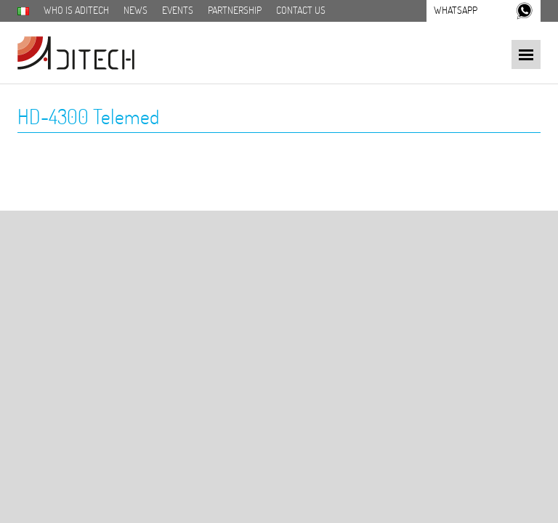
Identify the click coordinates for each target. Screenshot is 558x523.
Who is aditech (76, 10)
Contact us (301, 10)
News (135, 10)
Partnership (235, 10)
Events (177, 10)
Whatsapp (455, 10)
